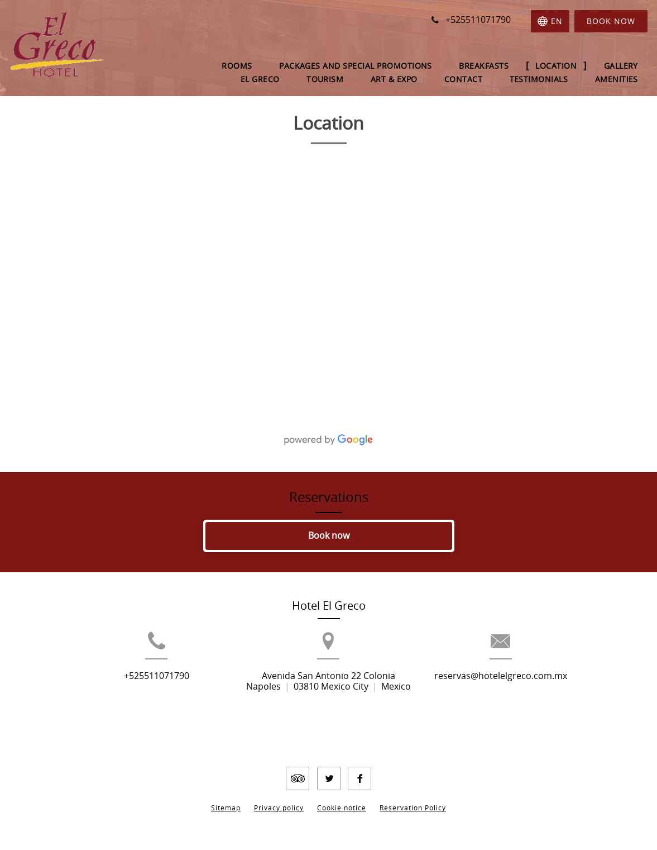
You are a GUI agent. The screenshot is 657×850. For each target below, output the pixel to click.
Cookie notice (341, 799)
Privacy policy (279, 799)
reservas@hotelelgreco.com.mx (524, 694)
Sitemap (226, 799)
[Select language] (550, 21)
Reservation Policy (413, 799)
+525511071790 (133, 694)
